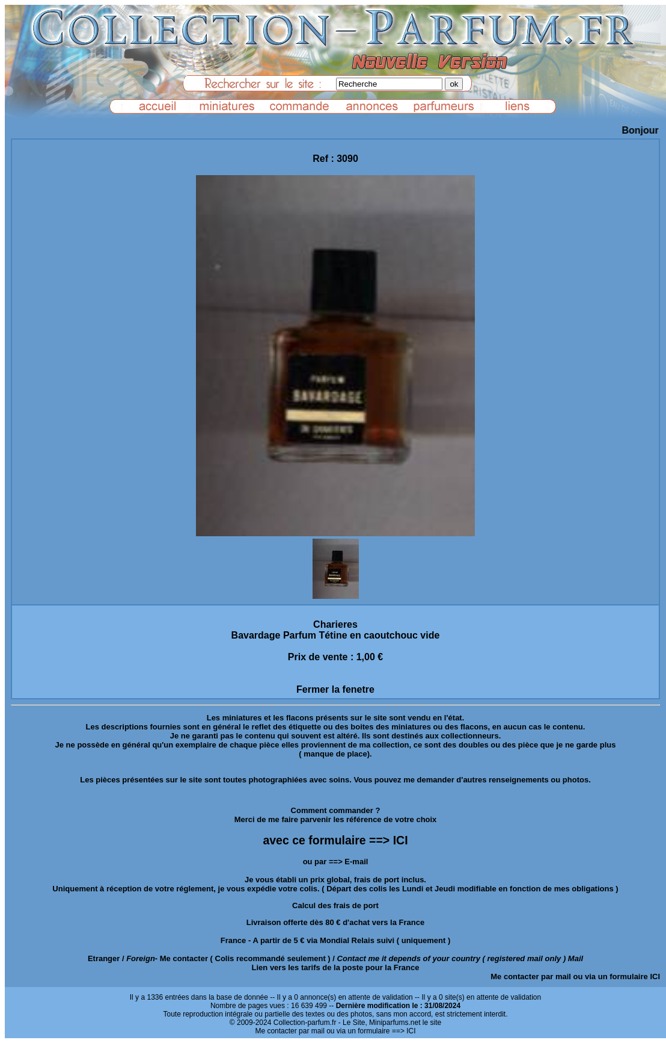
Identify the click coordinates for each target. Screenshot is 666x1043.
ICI (655, 976)
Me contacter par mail (530, 976)
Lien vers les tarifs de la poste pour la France (336, 967)
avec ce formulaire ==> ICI (335, 840)
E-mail (356, 861)
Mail (575, 958)
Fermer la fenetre (335, 689)
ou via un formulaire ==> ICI (370, 1031)
